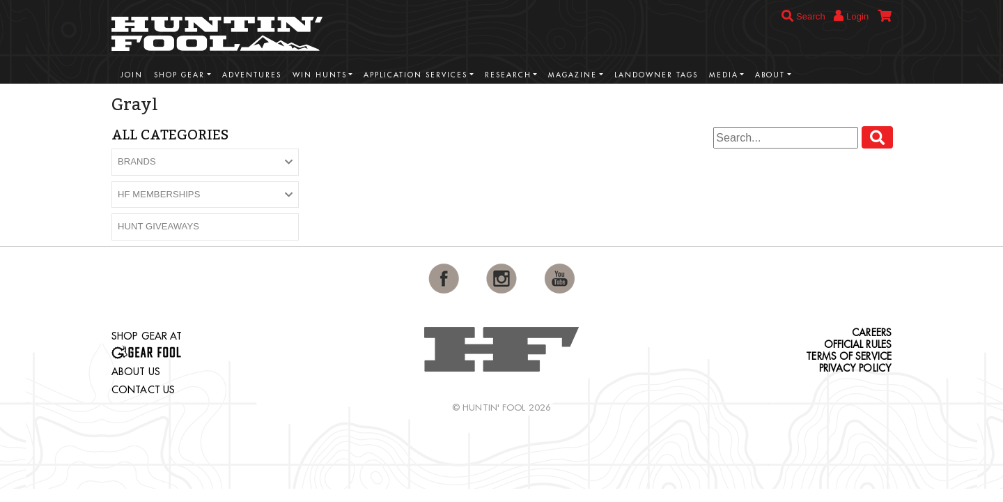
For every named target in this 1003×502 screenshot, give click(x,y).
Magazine (572, 74)
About (770, 74)
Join (131, 74)
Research (508, 74)
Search (803, 16)
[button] (205, 162)
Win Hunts (320, 74)
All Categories (169, 134)
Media (723, 74)
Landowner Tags (656, 74)
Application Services (415, 74)
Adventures (251, 74)
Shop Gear (179, 74)
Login (851, 16)
